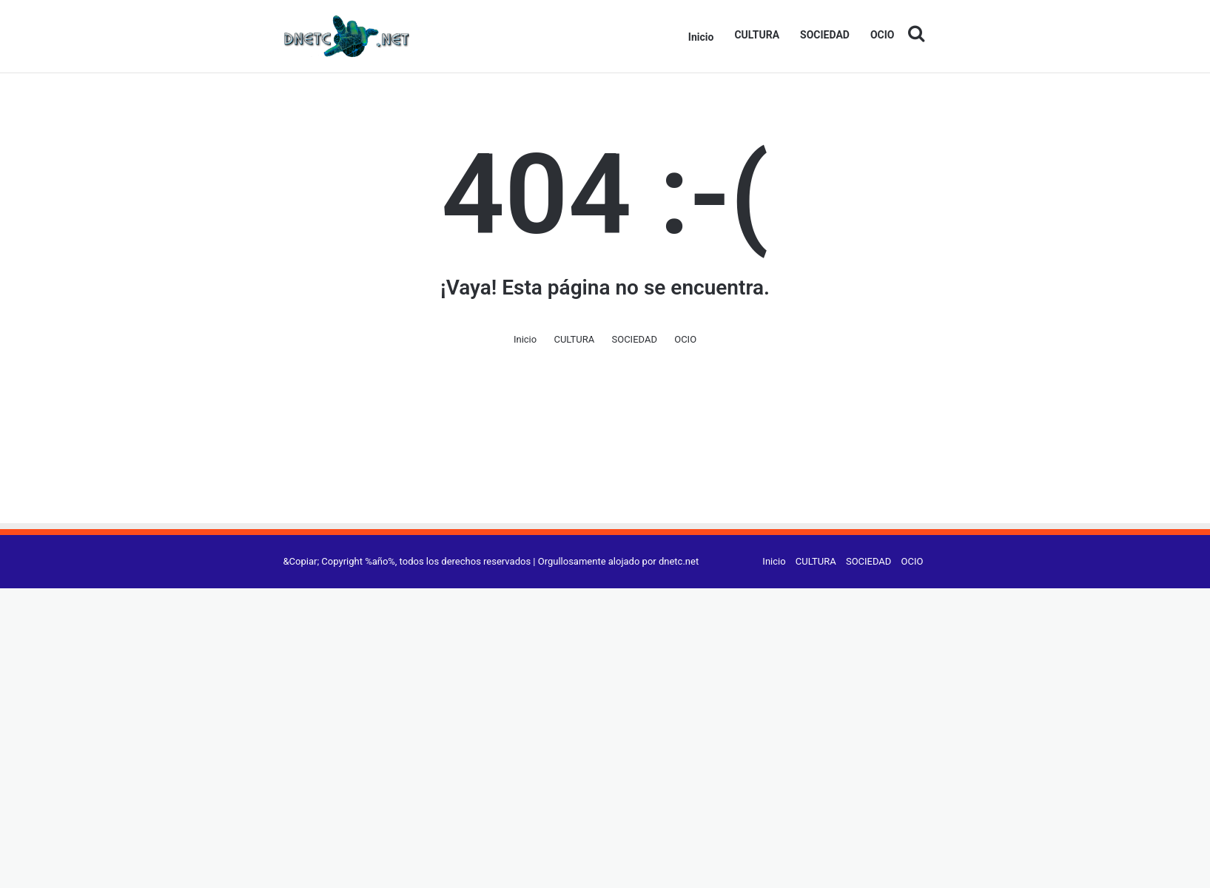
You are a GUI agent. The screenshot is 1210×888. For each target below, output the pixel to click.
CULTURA (756, 35)
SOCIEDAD (825, 35)
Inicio (701, 37)
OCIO (882, 35)
